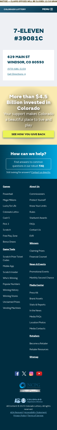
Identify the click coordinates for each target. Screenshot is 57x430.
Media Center (37, 285)
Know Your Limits (38, 206)
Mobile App (8, 266)
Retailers (34, 336)
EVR (32, 236)
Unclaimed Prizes (11, 302)
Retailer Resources (39, 349)
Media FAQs (35, 316)
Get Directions (16, 74)
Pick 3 (6, 224)
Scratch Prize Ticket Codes (13, 258)
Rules (32, 212)
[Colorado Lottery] (15, 9)
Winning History (10, 290)
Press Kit (34, 292)
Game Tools (9, 249)
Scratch (7, 229)
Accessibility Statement (35, 412)
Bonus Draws (9, 241)
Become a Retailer (39, 343)
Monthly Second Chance (42, 277)
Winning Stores (10, 296)
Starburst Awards (38, 218)
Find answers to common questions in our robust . (28, 164)
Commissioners (37, 194)
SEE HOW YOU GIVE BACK (28, 134)
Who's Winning (10, 278)
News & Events (38, 264)
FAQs (32, 224)
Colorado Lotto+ (11, 212)
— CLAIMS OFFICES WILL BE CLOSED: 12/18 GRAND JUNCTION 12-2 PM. (28, 1)
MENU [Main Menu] (47, 9)
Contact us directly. (41, 172)
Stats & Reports (37, 304)
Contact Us (35, 229)
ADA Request (16, 412)
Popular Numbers (11, 284)
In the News (35, 310)
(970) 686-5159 (16, 68)
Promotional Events (39, 271)
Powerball (8, 194)
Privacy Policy (19, 415)
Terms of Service (35, 415)
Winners (34, 243)
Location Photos (38, 322)
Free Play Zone (10, 236)
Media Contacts (37, 328)
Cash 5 (6, 218)
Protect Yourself (38, 200)
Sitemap (34, 357)
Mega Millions (9, 200)
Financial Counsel (38, 256)
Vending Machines (12, 308)
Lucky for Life (9, 206)
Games (6, 186)
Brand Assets (36, 298)
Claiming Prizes (37, 250)
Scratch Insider (10, 272)
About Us (35, 186)
